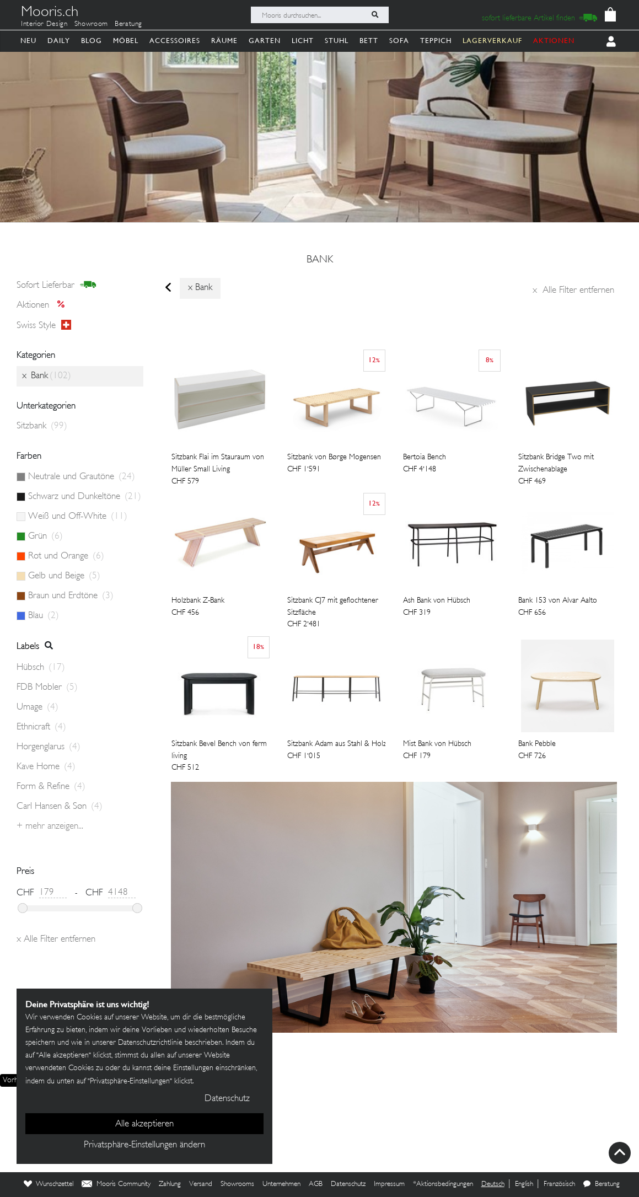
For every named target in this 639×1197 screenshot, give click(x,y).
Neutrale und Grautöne (81, 477)
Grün (45, 536)
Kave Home (46, 767)
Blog (91, 40)
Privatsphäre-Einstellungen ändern (144, 1145)
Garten (265, 40)
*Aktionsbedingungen (443, 1184)
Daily (58, 40)
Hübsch (41, 667)
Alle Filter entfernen (573, 290)
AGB (316, 1184)
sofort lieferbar (56, 285)
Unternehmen (281, 1184)
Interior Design (44, 24)
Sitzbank (42, 426)
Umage (37, 707)
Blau (43, 615)
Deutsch (492, 1184)
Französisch (559, 1184)
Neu (28, 40)
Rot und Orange (66, 556)
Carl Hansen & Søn (60, 806)
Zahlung (170, 1184)
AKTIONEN (553, 40)
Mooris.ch (49, 13)
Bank (320, 260)
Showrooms (237, 1184)
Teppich (436, 40)
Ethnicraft (41, 727)
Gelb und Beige (64, 576)
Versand (200, 1184)
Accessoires (174, 40)
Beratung (128, 24)
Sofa (399, 40)
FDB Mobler (47, 687)
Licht (303, 40)
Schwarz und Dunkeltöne (84, 496)
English (524, 1184)
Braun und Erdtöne (71, 596)
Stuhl (336, 40)
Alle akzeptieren (144, 1124)
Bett (368, 40)
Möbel (125, 40)
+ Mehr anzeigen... (50, 826)
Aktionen (44, 305)
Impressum (389, 1184)
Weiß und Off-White (77, 516)
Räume (224, 40)
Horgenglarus (48, 747)
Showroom (91, 24)
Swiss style (44, 325)
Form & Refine (51, 786)
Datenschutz (348, 1184)
